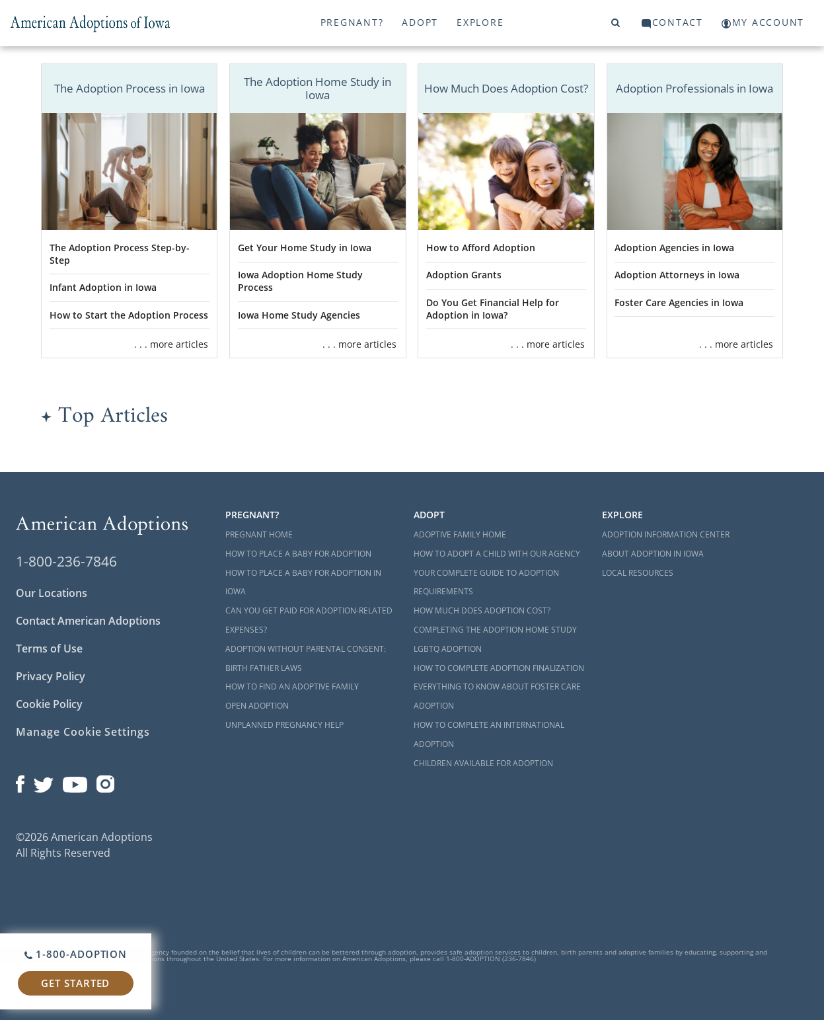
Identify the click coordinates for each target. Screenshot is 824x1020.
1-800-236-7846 (66, 561)
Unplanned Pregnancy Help (284, 724)
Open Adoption (257, 705)
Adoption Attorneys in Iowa (677, 274)
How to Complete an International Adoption (489, 734)
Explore (480, 22)
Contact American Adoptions (88, 620)
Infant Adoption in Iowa (103, 287)
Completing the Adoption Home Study (495, 629)
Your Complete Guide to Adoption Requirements (486, 582)
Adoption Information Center (666, 534)
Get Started (75, 983)
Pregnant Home (259, 534)
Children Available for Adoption (483, 763)
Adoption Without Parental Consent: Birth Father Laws (305, 658)
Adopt (420, 22)
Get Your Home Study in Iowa (304, 247)
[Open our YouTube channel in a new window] (75, 781)
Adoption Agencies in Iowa (674, 247)
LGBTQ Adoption (448, 648)
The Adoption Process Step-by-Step (120, 253)
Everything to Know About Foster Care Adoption (497, 696)
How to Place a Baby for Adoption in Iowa (303, 582)
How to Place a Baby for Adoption (298, 553)
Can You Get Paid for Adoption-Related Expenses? (309, 620)
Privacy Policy (50, 676)
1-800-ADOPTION (75, 954)
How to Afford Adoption (480, 247)
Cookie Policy (49, 704)
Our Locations (51, 593)
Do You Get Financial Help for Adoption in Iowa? (492, 308)
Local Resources (637, 572)
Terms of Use (49, 648)
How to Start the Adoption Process (129, 315)
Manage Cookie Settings (83, 732)
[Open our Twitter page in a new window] (44, 781)
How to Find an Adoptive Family (292, 686)
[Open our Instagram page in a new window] (105, 781)
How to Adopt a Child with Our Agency (497, 553)
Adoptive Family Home (460, 534)
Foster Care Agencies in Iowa (679, 302)
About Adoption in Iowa (653, 553)
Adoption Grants (464, 274)
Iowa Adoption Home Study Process (300, 281)
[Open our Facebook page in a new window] (20, 781)
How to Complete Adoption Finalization (499, 668)
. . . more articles (171, 344)
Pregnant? (352, 22)
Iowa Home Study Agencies (299, 315)
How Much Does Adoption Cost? (482, 610)
